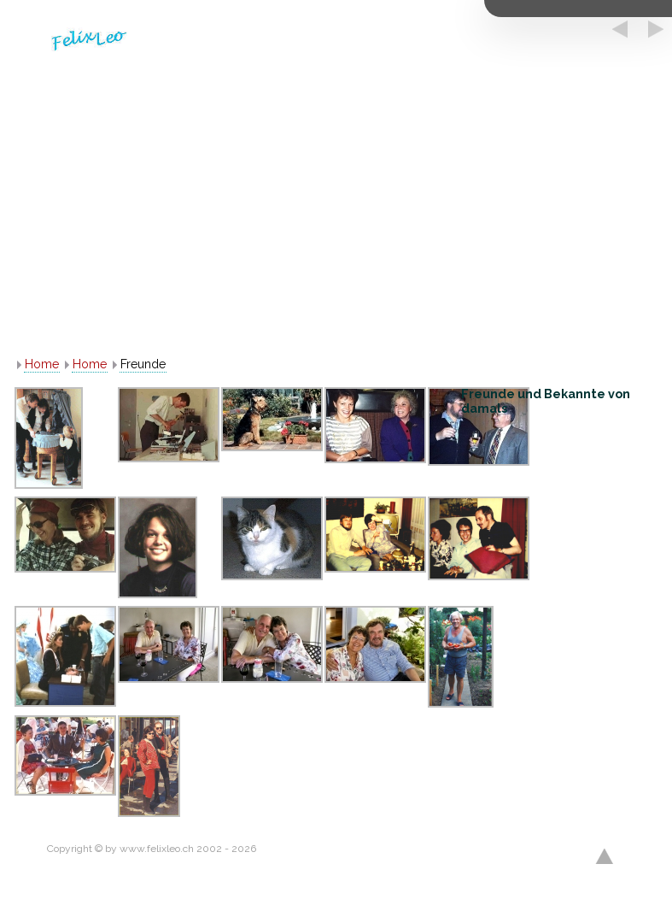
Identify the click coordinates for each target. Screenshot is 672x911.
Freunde (143, 364)
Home (42, 364)
